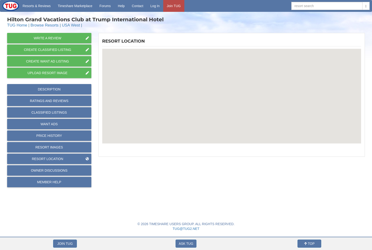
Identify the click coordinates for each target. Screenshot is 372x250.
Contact (137, 6)
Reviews (49, 101)
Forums (105, 6)
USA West (71, 25)
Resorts (37, 6)
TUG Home (17, 25)
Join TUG (174, 6)
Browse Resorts (45, 25)
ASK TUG (186, 244)
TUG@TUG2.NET (186, 229)
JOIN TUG (65, 244)
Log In (155, 6)
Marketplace (75, 6)
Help (121, 6)
